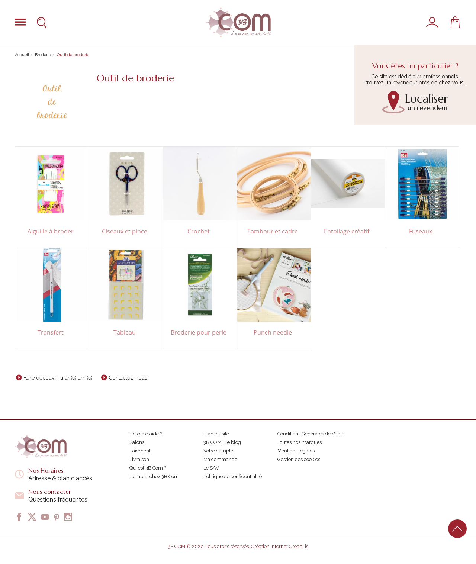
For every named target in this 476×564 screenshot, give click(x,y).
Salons (136, 442)
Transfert (51, 332)
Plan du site (216, 433)
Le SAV (211, 467)
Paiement (140, 450)
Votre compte (218, 450)
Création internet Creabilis (279, 546)
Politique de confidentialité (232, 476)
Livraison (139, 459)
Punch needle (273, 332)
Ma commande (220, 459)
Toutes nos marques (299, 442)
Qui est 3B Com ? (147, 467)
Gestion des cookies (298, 459)
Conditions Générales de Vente (310, 433)
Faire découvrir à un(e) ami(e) (58, 378)
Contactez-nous (128, 378)
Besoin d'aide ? (145, 433)
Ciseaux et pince (124, 231)
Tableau (124, 332)
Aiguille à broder (51, 231)
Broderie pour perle (198, 332)
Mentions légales (296, 450)
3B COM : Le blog (222, 442)
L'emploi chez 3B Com (154, 476)
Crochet (198, 231)
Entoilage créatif (346, 231)
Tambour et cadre (272, 231)
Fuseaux (420, 231)
